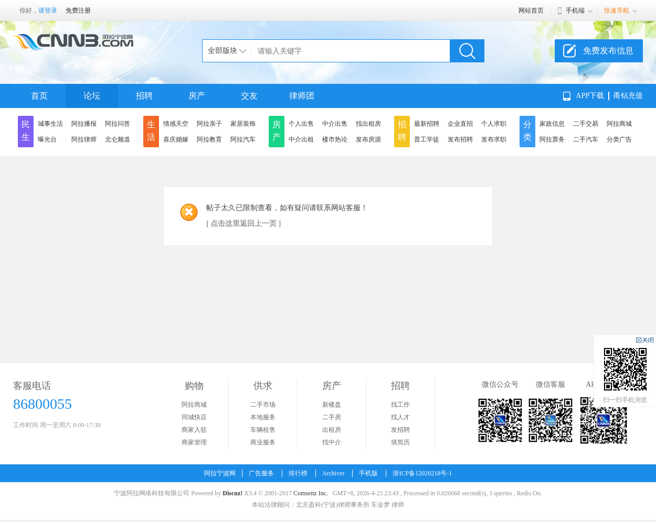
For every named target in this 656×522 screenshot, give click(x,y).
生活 (151, 131)
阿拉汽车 (243, 139)
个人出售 (301, 123)
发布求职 (493, 139)
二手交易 (585, 123)
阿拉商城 (619, 123)
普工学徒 (426, 139)
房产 (196, 95)
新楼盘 (331, 404)
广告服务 (261, 473)
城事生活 (50, 123)
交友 (249, 95)
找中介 (331, 442)
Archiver (333, 473)
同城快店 (194, 417)
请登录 (47, 10)
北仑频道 (117, 139)
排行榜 (298, 473)
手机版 (368, 473)
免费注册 (78, 10)
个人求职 (493, 123)
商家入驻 (194, 429)
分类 (527, 131)
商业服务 (263, 442)
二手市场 (263, 404)
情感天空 (175, 123)
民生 (26, 131)
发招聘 (400, 429)
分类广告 (619, 139)
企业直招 (460, 123)
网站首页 (531, 10)
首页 (39, 95)
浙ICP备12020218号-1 (422, 473)
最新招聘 (426, 123)
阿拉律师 (84, 139)
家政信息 (552, 123)
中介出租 (301, 139)
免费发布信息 (608, 50)
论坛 (91, 95)
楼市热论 (334, 139)
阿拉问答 (117, 123)
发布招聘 (460, 139)
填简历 (400, 442)
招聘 (144, 95)
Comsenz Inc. (310, 493)
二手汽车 (585, 139)
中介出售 (334, 123)
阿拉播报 (84, 123)
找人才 (400, 417)
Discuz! (232, 493)
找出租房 (368, 123)
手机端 (575, 10)
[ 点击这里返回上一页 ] (243, 223)
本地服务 (263, 417)
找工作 (400, 404)
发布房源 (368, 139)
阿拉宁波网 (220, 473)
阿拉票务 (552, 139)
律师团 (301, 95)
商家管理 (194, 442)
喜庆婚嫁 (175, 139)
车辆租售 (263, 429)
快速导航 (616, 10)
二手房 (331, 417)
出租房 (331, 429)
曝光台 (47, 139)
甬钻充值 (628, 96)
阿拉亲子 (209, 123)
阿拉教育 (209, 139)
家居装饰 (243, 123)
